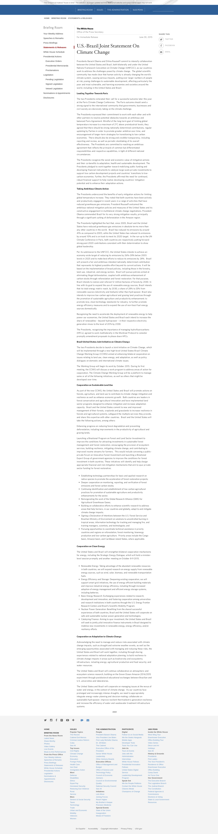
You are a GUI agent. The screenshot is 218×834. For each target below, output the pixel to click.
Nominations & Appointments (56, 93)
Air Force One (153, 775)
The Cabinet (101, 745)
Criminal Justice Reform (79, 740)
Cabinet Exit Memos (78, 737)
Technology (74, 805)
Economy (74, 756)
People (99, 732)
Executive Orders (54, 61)
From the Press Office (53, 754)
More (72, 772)
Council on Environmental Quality (106, 782)
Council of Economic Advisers (104, 776)
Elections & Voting (155, 797)
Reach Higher (101, 800)
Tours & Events (128, 751)
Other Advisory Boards (105, 759)
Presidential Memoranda (57, 65)
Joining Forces (102, 797)
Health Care (75, 764)
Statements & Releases (80, 18)
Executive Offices (103, 762)
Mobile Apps (127, 740)
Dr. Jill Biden (101, 743)
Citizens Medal (128, 789)
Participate (128, 729)
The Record (75, 735)
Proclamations (52, 70)
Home (46, 18)
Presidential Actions (52, 56)
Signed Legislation (54, 84)
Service (73, 794)
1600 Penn (138, 10)
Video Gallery (49, 746)
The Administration (118, 10)
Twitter (167, 38)
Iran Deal (73, 767)
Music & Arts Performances (55, 752)
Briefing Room (85, 10)
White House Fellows (130, 762)
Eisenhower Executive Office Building (157, 768)
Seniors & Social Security (80, 800)
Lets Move (100, 794)
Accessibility (93, 829)
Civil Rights (74, 751)
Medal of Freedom (103, 816)
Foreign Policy (75, 762)
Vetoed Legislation (54, 88)
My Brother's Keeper (104, 802)
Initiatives (100, 791)
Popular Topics (76, 732)
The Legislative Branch (157, 783)
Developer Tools (128, 743)
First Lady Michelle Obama (107, 740)
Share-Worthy (49, 741)
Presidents (152, 756)
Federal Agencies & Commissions (156, 792)
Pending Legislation (55, 79)
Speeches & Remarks (53, 38)
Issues (100, 10)
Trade (72, 808)
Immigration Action (77, 770)
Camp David (153, 772)
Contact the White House (132, 786)
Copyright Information (109, 829)
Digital (124, 732)
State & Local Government (158, 800)
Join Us (125, 748)
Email (167, 51)
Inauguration (101, 813)
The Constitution (154, 789)
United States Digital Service (130, 771)
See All (73, 745)
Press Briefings (50, 43)
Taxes (72, 802)
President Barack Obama (106, 735)
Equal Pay (74, 783)
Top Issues (74, 748)
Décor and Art (153, 745)
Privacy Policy (126, 829)
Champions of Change (131, 791)
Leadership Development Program (132, 776)
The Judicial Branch (156, 786)
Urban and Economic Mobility (78, 811)
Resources (152, 802)
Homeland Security (77, 786)
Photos (47, 744)
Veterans (73, 816)
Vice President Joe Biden (106, 737)
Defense (73, 775)
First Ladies (152, 759)
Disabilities (74, 778)
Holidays (151, 748)
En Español (80, 829)
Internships (126, 759)
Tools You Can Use (129, 745)
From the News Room (53, 736)
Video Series (153, 743)
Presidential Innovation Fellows (131, 765)
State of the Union (103, 810)
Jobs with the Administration (127, 755)
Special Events (102, 808)
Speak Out (126, 781)
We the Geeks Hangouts (132, 737)
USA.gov (138, 829)
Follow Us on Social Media (132, 735)
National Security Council (106, 786)
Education (74, 759)
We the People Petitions (131, 783)
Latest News (49, 738)
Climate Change (76, 754)
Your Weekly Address (53, 33)
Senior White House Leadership (104, 755)
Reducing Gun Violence (79, 789)
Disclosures (48, 97)
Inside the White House (158, 732)
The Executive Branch (157, 781)
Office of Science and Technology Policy (104, 771)
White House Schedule (54, 52)
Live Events (48, 749)
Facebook (167, 44)
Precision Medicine (103, 805)
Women (73, 819)
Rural (72, 791)
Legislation (48, 75)
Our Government (155, 778)
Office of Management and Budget (106, 765)
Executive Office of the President (105, 749)
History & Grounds (156, 754)
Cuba (72, 743)
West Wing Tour (154, 735)
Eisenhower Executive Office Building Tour (157, 738)
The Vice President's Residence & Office (156, 763)
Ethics (72, 781)
